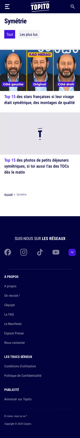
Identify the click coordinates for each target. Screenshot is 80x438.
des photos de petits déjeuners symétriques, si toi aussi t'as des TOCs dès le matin (36, 166)
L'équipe (9, 304)
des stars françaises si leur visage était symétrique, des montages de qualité (39, 99)
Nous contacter (14, 342)
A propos (10, 286)
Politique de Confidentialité (22, 375)
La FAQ (9, 314)
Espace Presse (14, 333)
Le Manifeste (13, 323)
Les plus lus (29, 34)
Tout (9, 34)
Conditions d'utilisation (20, 366)
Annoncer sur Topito (18, 399)
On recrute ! (12, 295)
